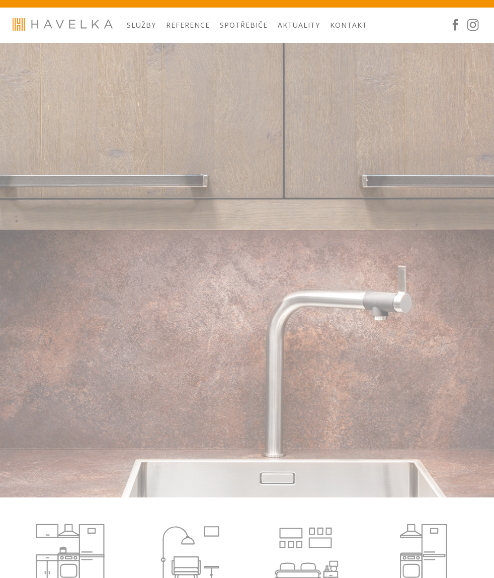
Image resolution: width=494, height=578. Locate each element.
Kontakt (348, 25)
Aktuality (299, 25)
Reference (188, 25)
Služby (141, 25)
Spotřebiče (244, 25)
